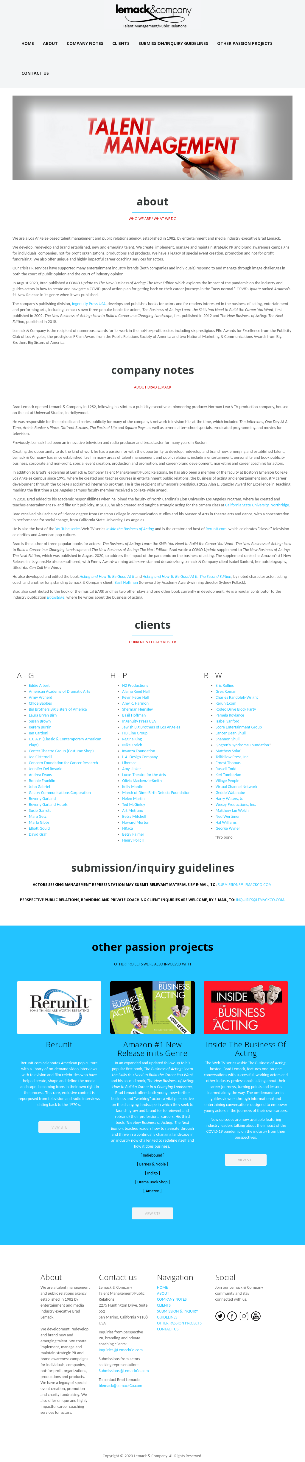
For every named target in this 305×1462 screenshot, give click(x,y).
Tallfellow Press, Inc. (233, 756)
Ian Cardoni (38, 733)
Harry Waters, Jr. (229, 798)
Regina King (132, 739)
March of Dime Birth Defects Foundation (156, 792)
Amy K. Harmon (135, 703)
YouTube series (68, 528)
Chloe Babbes (40, 703)
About (50, 43)
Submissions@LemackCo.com (124, 1370)
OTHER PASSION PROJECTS (179, 1323)
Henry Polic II (133, 840)
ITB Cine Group (134, 733)
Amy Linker (131, 768)
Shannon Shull (228, 739)
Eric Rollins (225, 685)
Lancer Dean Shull (231, 733)
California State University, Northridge (257, 505)
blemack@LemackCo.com (120, 1385)
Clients (121, 43)
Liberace (129, 762)
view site (59, 1127)
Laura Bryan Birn (43, 715)
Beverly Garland (42, 798)
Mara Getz (37, 816)
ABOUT (163, 1293)
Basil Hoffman (126, 582)
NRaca (127, 828)
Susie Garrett (40, 810)
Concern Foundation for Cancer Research (63, 762)
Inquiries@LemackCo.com (121, 1349)
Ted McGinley (133, 804)
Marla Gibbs (39, 822)
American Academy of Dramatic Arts (59, 691)
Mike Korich (132, 745)
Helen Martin (133, 798)
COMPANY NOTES (172, 1299)
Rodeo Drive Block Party (236, 709)
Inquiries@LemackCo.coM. (260, 899)
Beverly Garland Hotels (48, 804)
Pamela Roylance (230, 715)
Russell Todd (226, 768)
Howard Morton (135, 822)
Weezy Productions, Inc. (236, 804)
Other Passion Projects (245, 43)
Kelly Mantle (132, 786)
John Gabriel (39, 786)
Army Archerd (40, 697)
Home (27, 43)
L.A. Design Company (140, 756)
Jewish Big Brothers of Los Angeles (151, 727)
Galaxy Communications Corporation (60, 792)
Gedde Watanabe (230, 792)
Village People (227, 780)
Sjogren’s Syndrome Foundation (243, 745)
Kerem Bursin (40, 727)
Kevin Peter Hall (135, 697)
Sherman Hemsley (137, 709)
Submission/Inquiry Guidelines (173, 43)
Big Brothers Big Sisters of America (58, 709)
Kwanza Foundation (138, 750)
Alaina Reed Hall (136, 691)
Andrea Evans (40, 774)
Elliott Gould (39, 828)
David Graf (37, 834)
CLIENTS (164, 1305)
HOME (162, 1287)
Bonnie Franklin (42, 780)
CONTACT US (167, 1329)
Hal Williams (226, 822)
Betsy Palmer (133, 834)
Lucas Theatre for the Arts (144, 774)
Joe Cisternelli (40, 756)
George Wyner (228, 828)
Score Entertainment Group (239, 727)
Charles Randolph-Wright (237, 697)
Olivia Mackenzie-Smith (142, 780)
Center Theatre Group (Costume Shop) (61, 750)
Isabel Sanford (227, 721)
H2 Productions (135, 685)
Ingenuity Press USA (89, 303)
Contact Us (35, 73)
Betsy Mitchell (134, 816)
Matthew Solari (229, 750)
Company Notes (85, 43)
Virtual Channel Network (236, 786)
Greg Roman (226, 691)
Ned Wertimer (228, 816)
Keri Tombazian (228, 774)
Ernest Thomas (228, 762)
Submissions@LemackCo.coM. (153, 884)
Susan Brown (40, 721)
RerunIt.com (216, 528)
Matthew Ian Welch (232, 810)
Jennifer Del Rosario (46, 768)
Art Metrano (132, 810)
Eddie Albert (39, 685)
